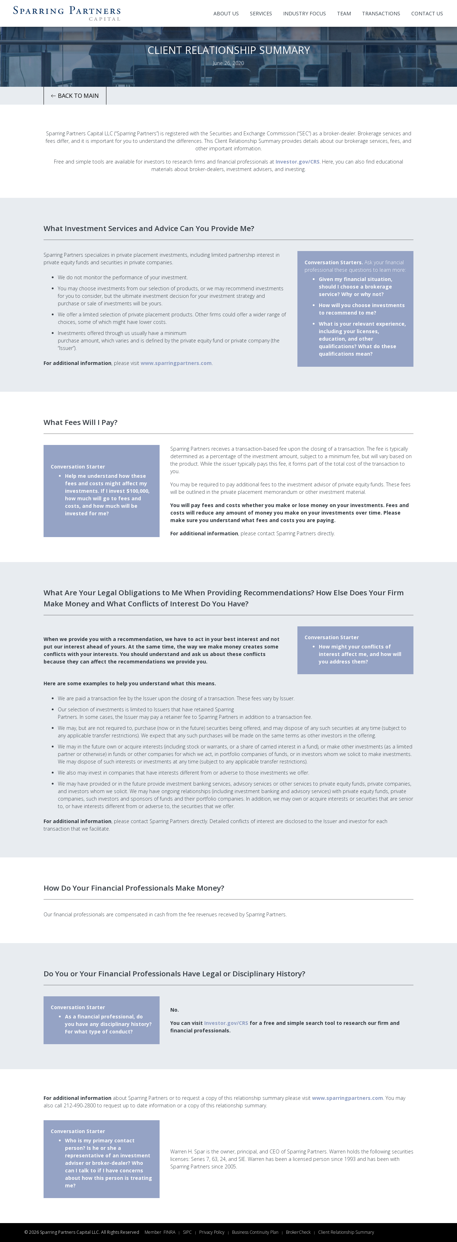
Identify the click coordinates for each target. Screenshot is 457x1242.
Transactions (381, 13)
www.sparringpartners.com (176, 363)
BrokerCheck (298, 1232)
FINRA (169, 1232)
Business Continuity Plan (255, 1232)
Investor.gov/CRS (298, 161)
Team (344, 13)
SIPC (187, 1232)
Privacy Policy (212, 1232)
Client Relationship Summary (346, 1232)
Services (261, 13)
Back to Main (75, 95)
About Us (226, 13)
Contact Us (427, 13)
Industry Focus (304, 13)
